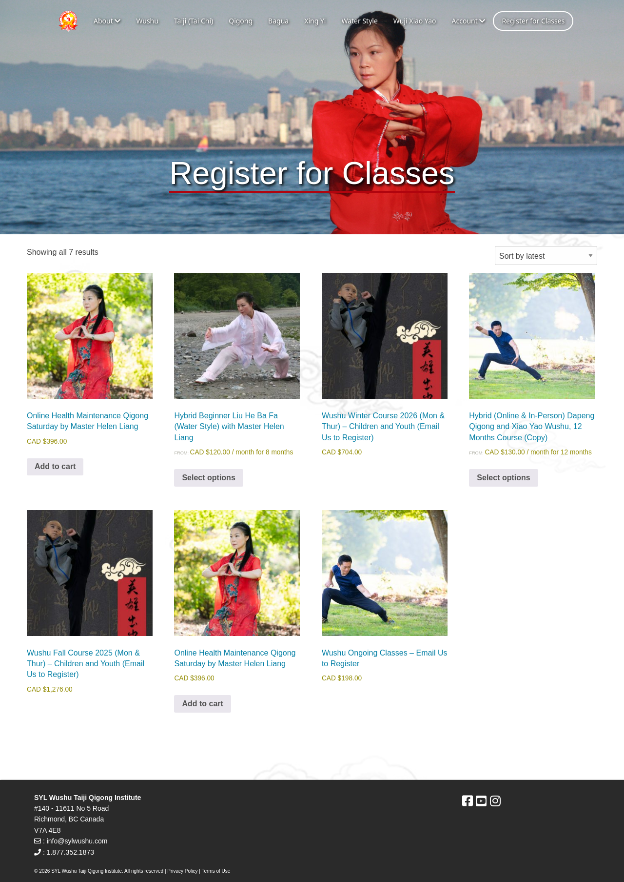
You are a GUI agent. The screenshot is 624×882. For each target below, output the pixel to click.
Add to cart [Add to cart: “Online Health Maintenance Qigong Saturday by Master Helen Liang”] (55, 466)
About (107, 20)
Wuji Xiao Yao (414, 20)
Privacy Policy (182, 871)
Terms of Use (216, 871)
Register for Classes (533, 20)
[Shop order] (546, 255)
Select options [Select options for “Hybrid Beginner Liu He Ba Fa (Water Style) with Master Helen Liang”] (208, 477)
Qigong (241, 20)
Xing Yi (315, 20)
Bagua (278, 20)
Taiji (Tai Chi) (193, 20)
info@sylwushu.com (77, 841)
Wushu (147, 20)
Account (468, 20)
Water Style (359, 20)
